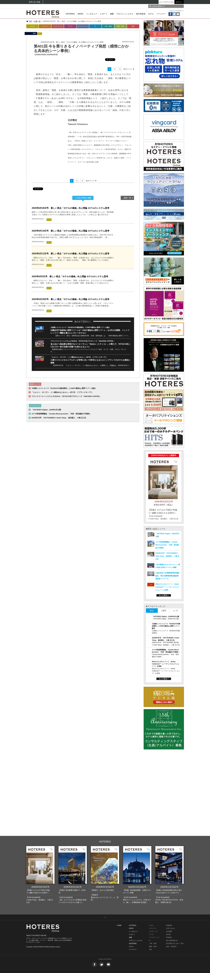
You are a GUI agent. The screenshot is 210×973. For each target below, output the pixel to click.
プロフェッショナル (124, 14)
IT (95, 26)
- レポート (131, 934)
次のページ (127, 69)
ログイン (179, 2)
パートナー (161, 14)
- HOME (119, 925)
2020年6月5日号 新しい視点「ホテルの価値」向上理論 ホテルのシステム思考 (70, 276)
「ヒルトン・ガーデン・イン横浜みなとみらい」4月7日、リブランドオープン (78, 357)
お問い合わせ (170, 928)
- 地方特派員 (132, 943)
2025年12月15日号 (137, 887)
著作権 (168, 934)
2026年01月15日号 (105, 887)
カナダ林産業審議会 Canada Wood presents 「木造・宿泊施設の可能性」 (61, 414)
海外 (133, 26)
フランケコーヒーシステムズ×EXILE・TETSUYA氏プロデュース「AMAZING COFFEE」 (82, 341)
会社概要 (169, 931)
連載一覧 (127, 198)
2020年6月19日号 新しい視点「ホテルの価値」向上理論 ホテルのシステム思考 (70, 231)
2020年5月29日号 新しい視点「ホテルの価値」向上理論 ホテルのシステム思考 (70, 299)
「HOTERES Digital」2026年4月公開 (46, 410)
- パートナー (132, 949)
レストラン (45, 26)
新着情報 (169, 925)
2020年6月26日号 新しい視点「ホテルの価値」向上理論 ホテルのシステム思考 (70, 208)
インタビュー (91, 14)
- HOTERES (132, 925)
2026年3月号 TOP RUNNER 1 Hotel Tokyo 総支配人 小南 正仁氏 (58, 418)
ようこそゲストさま (166, 2)
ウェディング (57, 26)
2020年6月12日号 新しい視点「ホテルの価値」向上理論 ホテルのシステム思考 (70, 253)
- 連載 (130, 937)
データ (70, 26)
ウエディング (153, 931)
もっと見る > (163, 595)
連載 (112, 14)
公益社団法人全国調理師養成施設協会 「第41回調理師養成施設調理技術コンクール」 (167, 576)
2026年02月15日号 (73, 887)
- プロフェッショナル (135, 940)
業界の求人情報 (34, 2)
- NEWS (131, 928)
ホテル (151, 14)
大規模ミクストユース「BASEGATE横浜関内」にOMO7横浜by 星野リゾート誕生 (80, 327)
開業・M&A (120, 26)
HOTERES (70, 14)
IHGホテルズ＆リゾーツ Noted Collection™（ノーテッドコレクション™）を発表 (167, 587)
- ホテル (131, 946)
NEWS (80, 14)
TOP (30, 21)
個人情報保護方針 (172, 940)
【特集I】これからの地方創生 (102, 890)
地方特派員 (140, 14)
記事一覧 (37, 21)
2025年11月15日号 (169, 887)
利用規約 (169, 937)
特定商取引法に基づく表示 (175, 943)
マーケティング (83, 26)
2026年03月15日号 (40, 887)
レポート (103, 14)
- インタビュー (133, 931)
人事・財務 (108, 26)
